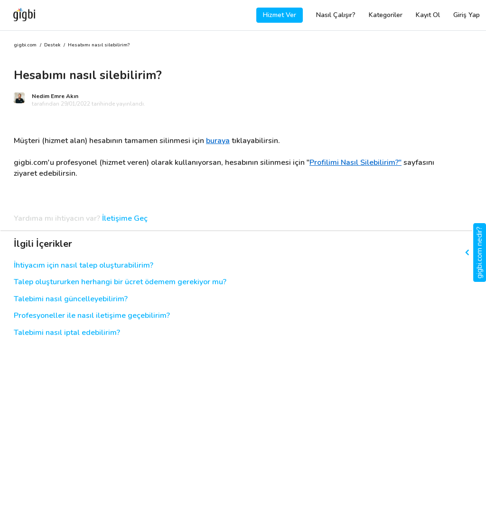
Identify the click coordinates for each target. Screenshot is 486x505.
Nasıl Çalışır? (335, 14)
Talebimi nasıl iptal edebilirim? (67, 333)
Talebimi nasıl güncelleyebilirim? (71, 299)
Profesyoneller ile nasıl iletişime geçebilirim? (92, 316)
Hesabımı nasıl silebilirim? (99, 45)
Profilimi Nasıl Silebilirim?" (355, 162)
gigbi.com (25, 45)
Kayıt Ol (428, 14)
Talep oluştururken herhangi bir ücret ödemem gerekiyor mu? (120, 282)
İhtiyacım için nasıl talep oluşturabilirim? (83, 266)
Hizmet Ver (279, 14)
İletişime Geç (125, 219)
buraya (218, 140)
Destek (52, 45)
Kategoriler (385, 14)
